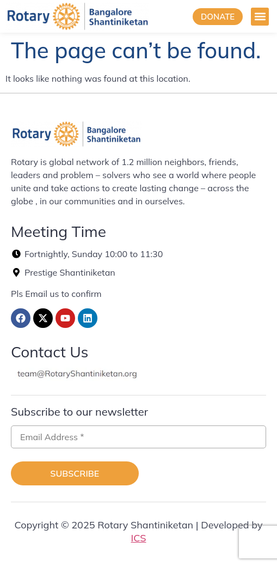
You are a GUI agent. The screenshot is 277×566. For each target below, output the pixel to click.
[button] (260, 17)
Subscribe (74, 473)
